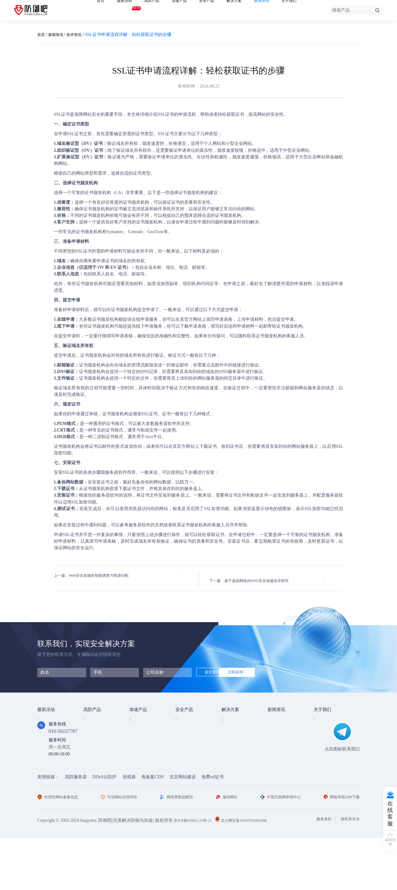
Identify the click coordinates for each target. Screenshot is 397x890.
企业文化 (322, 724)
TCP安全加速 (142, 732)
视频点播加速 (142, 741)
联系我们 (322, 750)
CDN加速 (138, 724)
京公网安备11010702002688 (252, 872)
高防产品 (156, 10)
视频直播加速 (142, 750)
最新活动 (127, 9)
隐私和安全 (349, 871)
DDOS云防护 (95, 715)
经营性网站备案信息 (60, 849)
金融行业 (230, 715)
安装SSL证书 (66, 472)
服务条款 (319, 871)
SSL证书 (62, 114)
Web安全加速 (142, 715)
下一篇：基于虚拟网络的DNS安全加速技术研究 (256, 575)
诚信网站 (226, 849)
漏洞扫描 (184, 724)
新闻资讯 (276, 10)
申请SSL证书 (70, 133)
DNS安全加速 (142, 759)
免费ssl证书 (212, 829)
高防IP (89, 724)
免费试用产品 (50, 724)
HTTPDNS (185, 741)
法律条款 (322, 732)
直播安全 (230, 741)
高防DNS (92, 750)
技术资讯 (79, 34)
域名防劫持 (232, 759)
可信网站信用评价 (122, 849)
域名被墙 (230, 767)
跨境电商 (230, 750)
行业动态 (276, 724)
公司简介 (322, 715)
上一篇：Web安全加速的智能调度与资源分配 (97, 575)
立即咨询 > (256, 667)
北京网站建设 (183, 829)
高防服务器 (76, 829)
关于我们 (306, 10)
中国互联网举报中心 (278, 849)
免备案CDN (152, 829)
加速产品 (187, 10)
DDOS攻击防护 (236, 724)
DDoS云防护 (105, 829)
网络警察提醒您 (178, 849)
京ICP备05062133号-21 (195, 872)
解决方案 (246, 10)
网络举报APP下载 (339, 849)
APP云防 (91, 741)
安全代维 (184, 732)
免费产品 (46, 715)
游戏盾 (90, 732)
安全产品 (216, 10)
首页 (101, 10)
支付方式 (322, 741)
